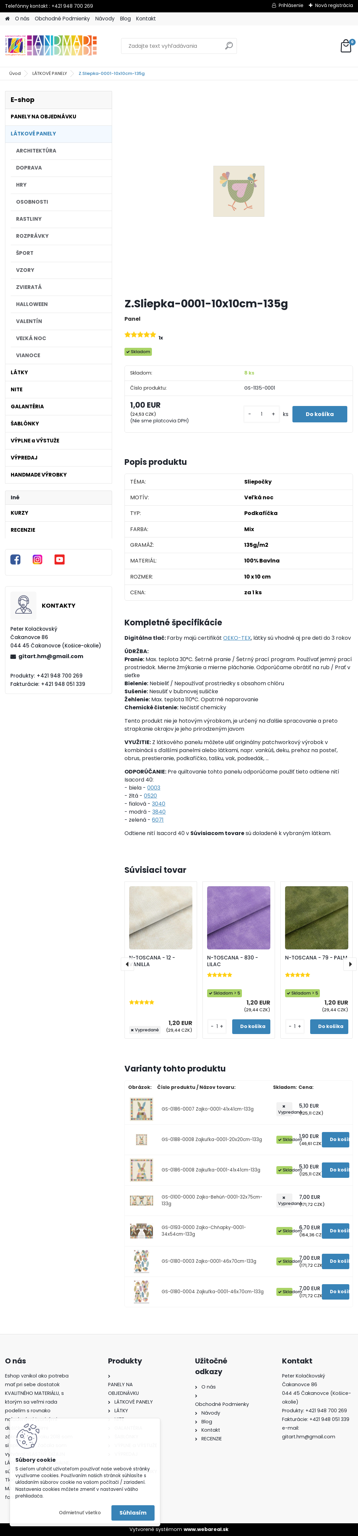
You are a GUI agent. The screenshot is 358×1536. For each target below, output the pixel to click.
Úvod (15, 73)
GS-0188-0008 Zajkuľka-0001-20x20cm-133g (212, 1139)
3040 (158, 804)
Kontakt (146, 18)
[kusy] (262, 414)
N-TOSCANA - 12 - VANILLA (152, 961)
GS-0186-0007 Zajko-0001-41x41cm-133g (208, 1109)
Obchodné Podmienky (62, 18)
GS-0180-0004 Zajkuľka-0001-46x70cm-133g (213, 1292)
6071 (158, 820)
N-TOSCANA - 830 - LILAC (232, 961)
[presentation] (127, 964)
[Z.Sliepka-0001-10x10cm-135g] (239, 191)
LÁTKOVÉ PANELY (49, 73)
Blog (125, 18)
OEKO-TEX (237, 638)
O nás (22, 18)
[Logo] (51, 46)
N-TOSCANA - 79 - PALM (316, 957)
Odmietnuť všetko (80, 1513)
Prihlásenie (291, 5)
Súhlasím (133, 1513)
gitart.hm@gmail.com (50, 656)
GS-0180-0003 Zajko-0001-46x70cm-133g (209, 1261)
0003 (153, 788)
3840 (159, 812)
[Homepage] (7, 18)
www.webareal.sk (206, 1529)
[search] (229, 48)
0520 (150, 796)
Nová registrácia (334, 5)
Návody (105, 18)
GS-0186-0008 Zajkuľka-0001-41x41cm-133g (211, 1170)
